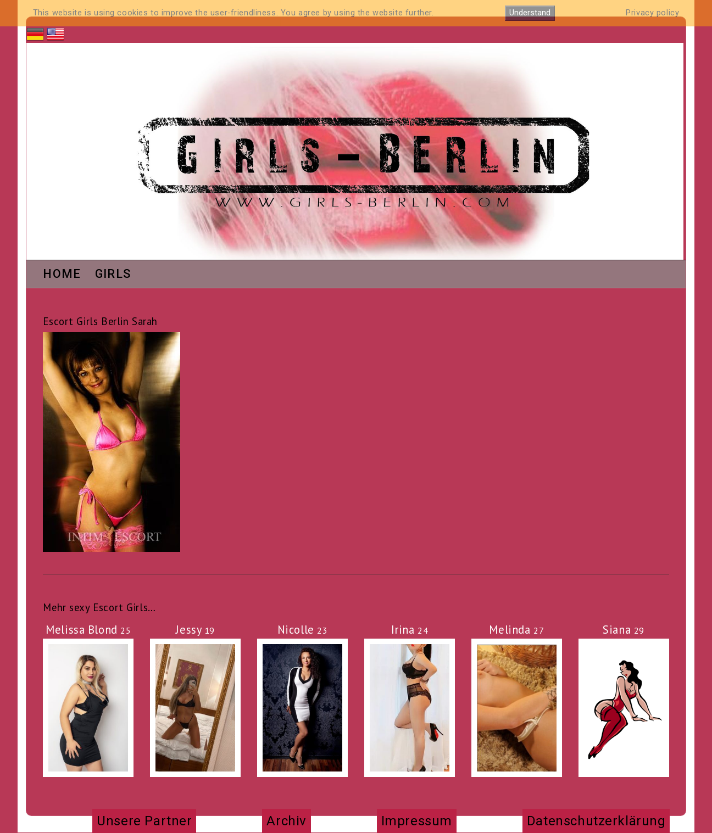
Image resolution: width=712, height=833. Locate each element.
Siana (623, 629)
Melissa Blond (88, 629)
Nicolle (302, 629)
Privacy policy (652, 13)
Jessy (195, 629)
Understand (529, 13)
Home (62, 275)
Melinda (516, 629)
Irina (410, 629)
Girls (113, 275)
